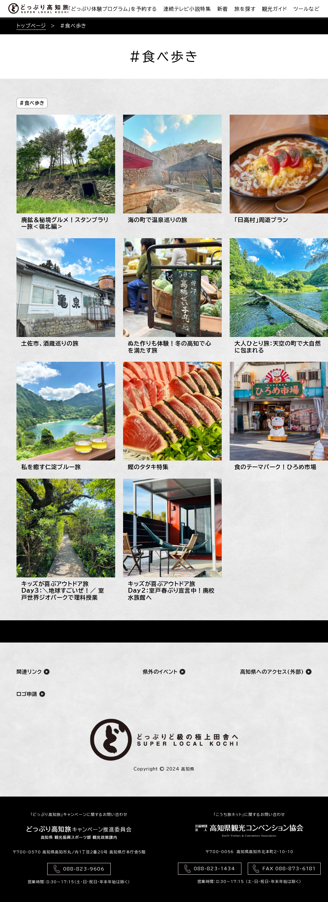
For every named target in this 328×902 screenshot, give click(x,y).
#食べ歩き (32, 103)
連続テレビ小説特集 (187, 8)
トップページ (31, 25)
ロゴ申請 (30, 694)
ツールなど (306, 8)
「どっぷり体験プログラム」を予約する (112, 8)
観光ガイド (274, 8)
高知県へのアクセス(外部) (276, 671)
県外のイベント (164, 671)
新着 (222, 8)
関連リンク (32, 671)
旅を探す (245, 8)
